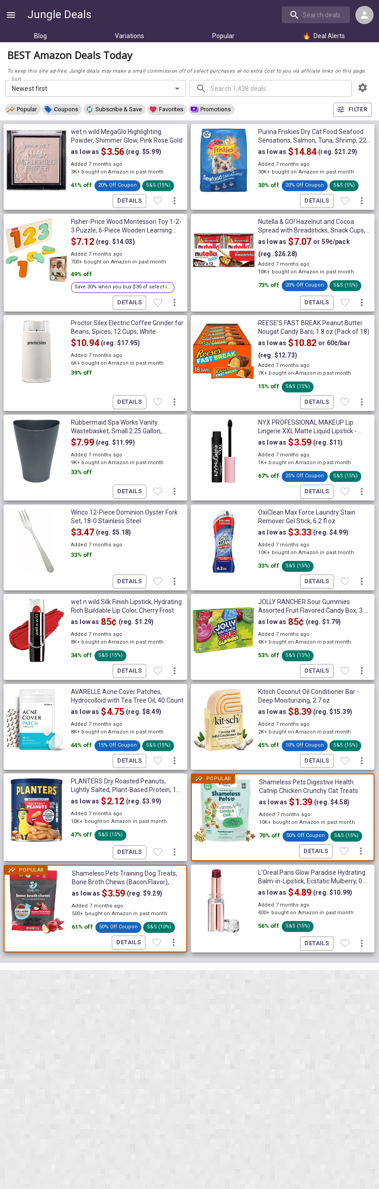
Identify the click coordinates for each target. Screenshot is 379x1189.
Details (129, 201)
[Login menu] (364, 15)
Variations (129, 36)
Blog (40, 36)
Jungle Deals (59, 14)
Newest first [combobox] (30, 88)
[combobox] (316, 14)
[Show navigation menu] (11, 15)
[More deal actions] (174, 201)
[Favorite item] (157, 201)
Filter (352, 109)
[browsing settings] (363, 88)
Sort (16, 79)
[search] (316, 14)
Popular (223, 36)
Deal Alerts (324, 36)
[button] (22, 109)
